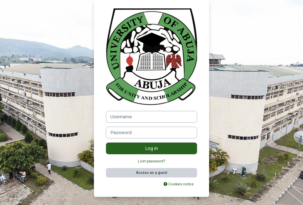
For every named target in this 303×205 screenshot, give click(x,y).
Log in (151, 148)
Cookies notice (179, 184)
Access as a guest (151, 172)
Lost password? (151, 161)
